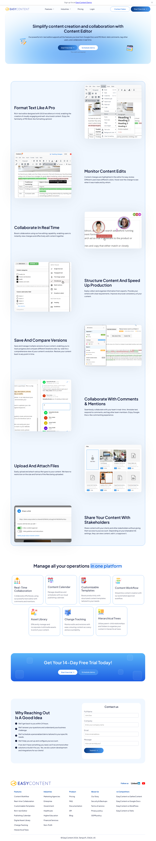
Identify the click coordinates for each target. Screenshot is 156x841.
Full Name (88, 713)
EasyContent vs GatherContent (129, 796)
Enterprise (48, 801)
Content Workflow (21, 796)
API (70, 811)
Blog (71, 815)
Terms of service (97, 806)
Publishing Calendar (22, 815)
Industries (65, 9)
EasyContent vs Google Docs (128, 801)
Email (86, 731)
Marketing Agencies (52, 796)
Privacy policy (97, 811)
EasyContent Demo (84, 2)
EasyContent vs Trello (125, 811)
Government (49, 806)
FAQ (71, 801)
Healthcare (48, 811)
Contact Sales (120, 9)
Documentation (75, 806)
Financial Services (51, 820)
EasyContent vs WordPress (127, 806)
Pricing (80, 9)
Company (88, 722)
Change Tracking (21, 825)
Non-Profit (48, 825)
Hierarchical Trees (21, 830)
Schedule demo (88, 48)
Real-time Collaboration (24, 801)
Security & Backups (99, 801)
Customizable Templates (24, 806)
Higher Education (51, 815)
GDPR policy (96, 815)
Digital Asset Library (22, 820)
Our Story (95, 796)
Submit (94, 752)
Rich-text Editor (20, 811)
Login (92, 9)
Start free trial (140, 9)
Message (88, 741)
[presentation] (117, 752)
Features (48, 9)
